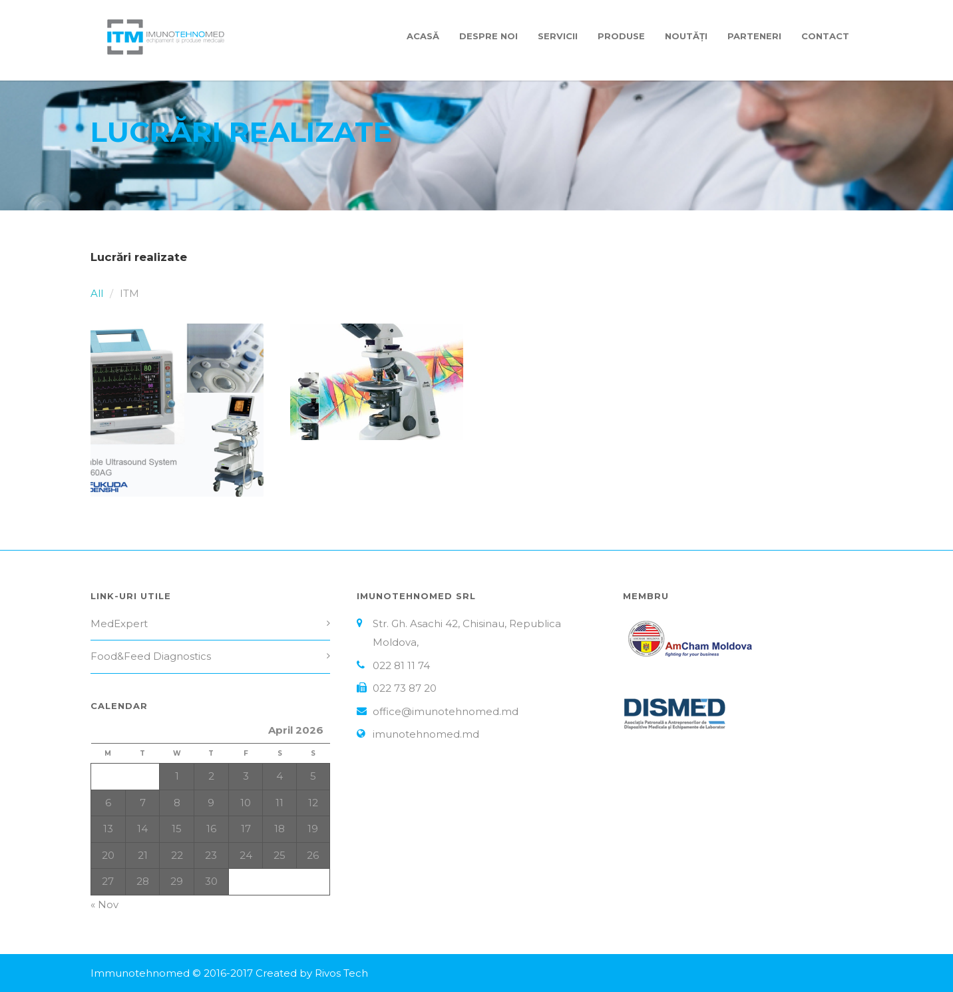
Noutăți (686, 36)
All (97, 293)
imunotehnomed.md (426, 734)
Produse (621, 36)
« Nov (104, 904)
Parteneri (754, 36)
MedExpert (119, 623)
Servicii (558, 36)
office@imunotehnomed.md (445, 711)
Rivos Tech (341, 973)
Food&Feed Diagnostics (151, 656)
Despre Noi (488, 36)
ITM (129, 293)
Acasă (423, 36)
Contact (825, 36)
